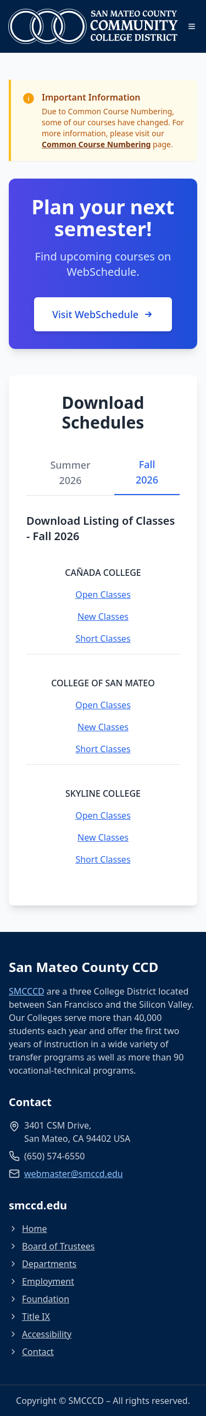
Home (28, 1229)
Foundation (39, 1299)
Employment (41, 1281)
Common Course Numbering (96, 144)
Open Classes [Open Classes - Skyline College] (103, 815)
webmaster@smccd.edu (73, 1174)
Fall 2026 (147, 472)
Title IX (29, 1317)
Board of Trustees (51, 1246)
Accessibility (40, 1334)
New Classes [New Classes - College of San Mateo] (103, 727)
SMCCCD (26, 991)
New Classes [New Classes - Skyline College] (103, 837)
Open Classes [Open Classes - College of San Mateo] (103, 705)
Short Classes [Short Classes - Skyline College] (102, 859)
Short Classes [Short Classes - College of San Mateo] (102, 749)
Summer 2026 (70, 472)
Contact (31, 1352)
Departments (42, 1264)
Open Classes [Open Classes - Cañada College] (103, 594)
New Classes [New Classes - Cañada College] (103, 616)
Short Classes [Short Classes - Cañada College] (102, 638)
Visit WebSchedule (103, 314)
